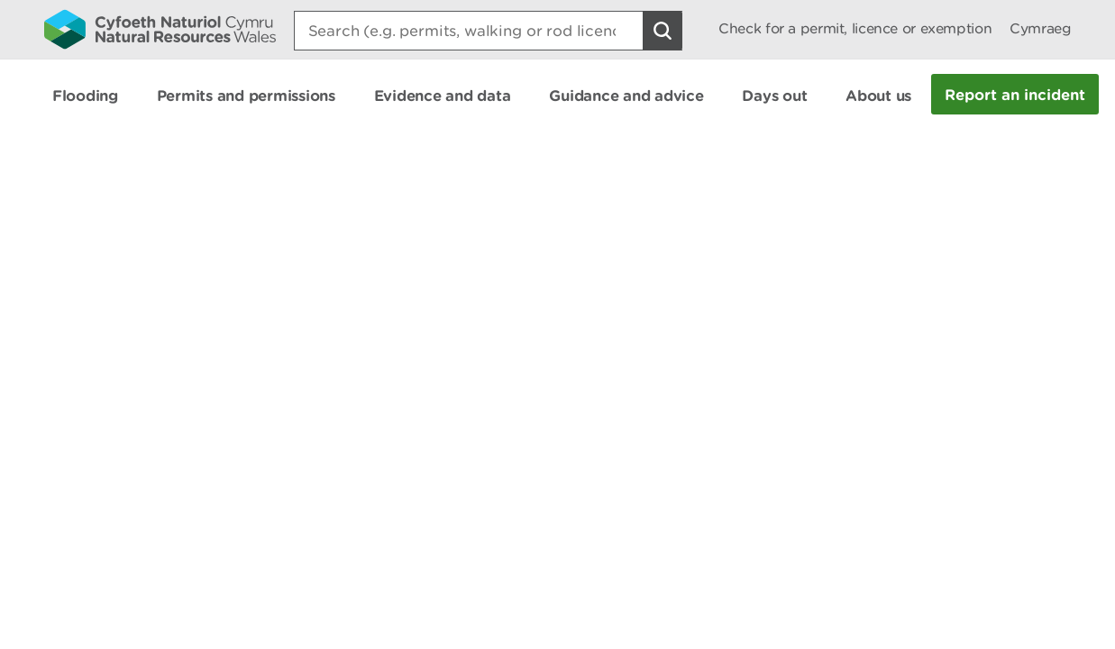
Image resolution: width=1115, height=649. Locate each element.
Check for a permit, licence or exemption (855, 28)
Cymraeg (1040, 28)
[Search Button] (662, 30)
